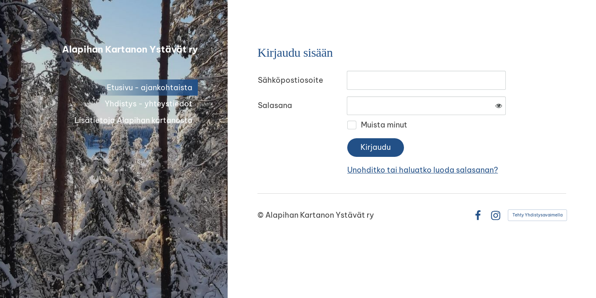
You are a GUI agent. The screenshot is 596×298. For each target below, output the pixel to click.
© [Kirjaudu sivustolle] (261, 215)
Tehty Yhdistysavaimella (537, 215)
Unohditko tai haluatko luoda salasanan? (422, 170)
